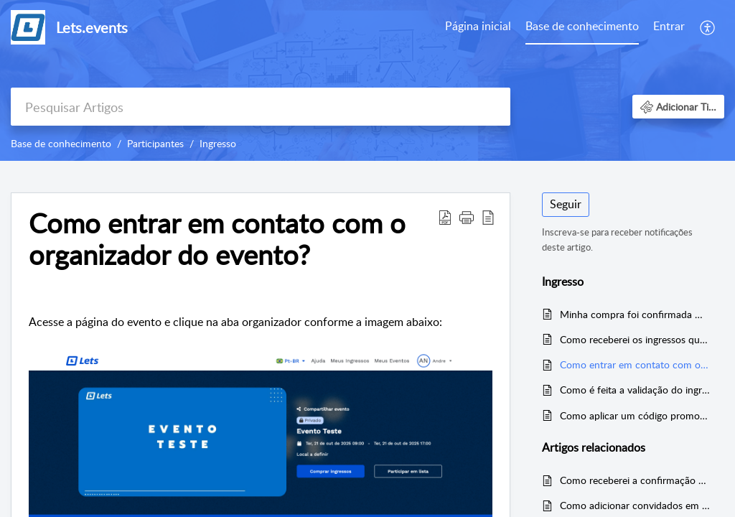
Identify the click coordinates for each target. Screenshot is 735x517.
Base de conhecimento (582, 26)
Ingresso (218, 143)
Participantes (155, 143)
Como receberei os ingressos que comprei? (635, 339)
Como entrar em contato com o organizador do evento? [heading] (217, 239)
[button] (708, 27)
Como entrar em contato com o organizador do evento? (635, 364)
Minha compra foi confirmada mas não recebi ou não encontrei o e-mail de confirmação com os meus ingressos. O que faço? (635, 314)
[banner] (367, 80)
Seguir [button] (565, 204)
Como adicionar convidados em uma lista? (635, 505)
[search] (260, 107)
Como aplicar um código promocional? (635, 415)
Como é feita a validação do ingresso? (635, 389)
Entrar (669, 26)
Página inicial (478, 26)
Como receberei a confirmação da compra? (635, 480)
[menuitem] (478, 27)
